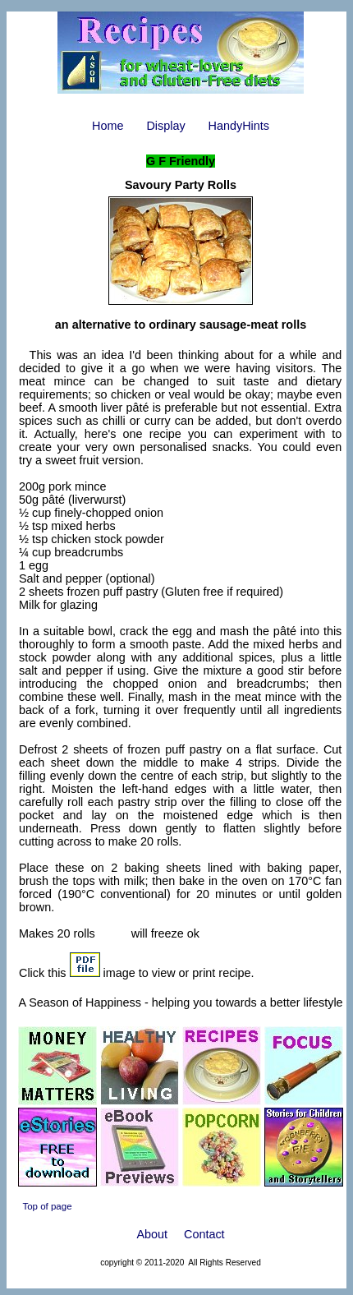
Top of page (46, 1206)
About (151, 1234)
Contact (204, 1234)
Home (107, 125)
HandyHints (239, 125)
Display (165, 125)
